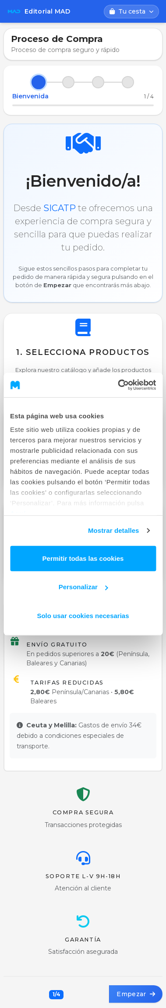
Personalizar (83, 587)
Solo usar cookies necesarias (83, 615)
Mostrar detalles (113, 530)
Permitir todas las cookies (83, 558)
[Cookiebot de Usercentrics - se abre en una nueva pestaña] (118, 385)
